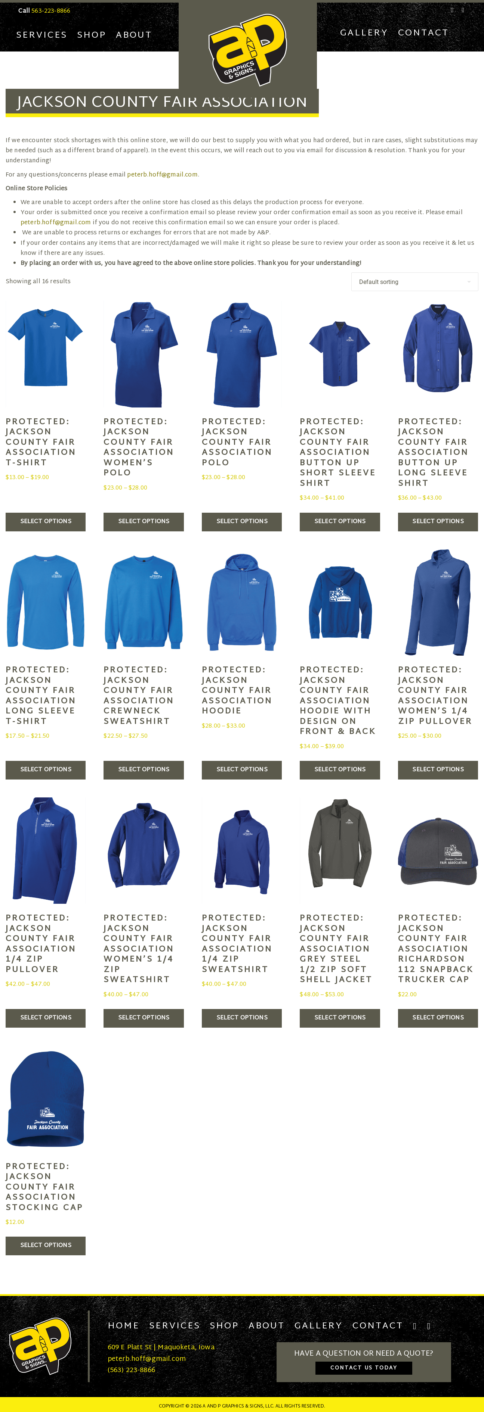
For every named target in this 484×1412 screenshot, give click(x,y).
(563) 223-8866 (131, 1370)
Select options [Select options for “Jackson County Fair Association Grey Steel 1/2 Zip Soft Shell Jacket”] (340, 1018)
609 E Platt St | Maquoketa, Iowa (161, 1347)
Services (41, 35)
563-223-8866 (50, 11)
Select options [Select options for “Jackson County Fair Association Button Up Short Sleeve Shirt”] (340, 521)
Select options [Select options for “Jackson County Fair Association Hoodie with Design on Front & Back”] (340, 770)
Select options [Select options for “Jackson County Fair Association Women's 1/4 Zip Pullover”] (437, 770)
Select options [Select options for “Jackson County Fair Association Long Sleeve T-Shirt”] (45, 770)
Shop (91, 35)
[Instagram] (462, 10)
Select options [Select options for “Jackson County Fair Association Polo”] (242, 521)
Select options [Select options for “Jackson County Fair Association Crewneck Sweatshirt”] (143, 770)
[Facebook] (452, 10)
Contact (423, 33)
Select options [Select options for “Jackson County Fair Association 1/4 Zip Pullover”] (45, 1018)
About (134, 35)
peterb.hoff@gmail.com (162, 175)
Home (123, 1326)
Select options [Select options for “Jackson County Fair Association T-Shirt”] (45, 521)
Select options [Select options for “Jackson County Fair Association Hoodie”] (242, 770)
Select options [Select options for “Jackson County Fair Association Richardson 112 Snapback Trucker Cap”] (437, 1018)
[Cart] (463, 33)
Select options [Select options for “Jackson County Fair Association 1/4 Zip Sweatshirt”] (242, 1018)
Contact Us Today (363, 1368)
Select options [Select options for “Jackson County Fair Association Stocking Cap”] (45, 1245)
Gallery (364, 33)
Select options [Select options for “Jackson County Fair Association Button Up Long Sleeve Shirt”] (437, 521)
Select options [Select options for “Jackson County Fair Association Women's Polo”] (143, 521)
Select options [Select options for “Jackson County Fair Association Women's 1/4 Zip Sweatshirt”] (143, 1018)
